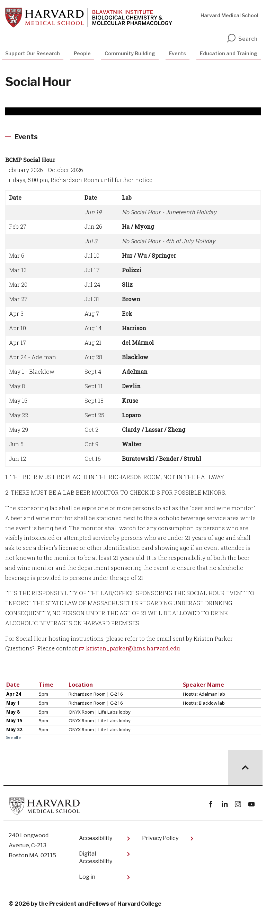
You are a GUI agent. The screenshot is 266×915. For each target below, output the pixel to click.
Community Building (130, 53)
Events (177, 53)
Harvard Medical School (229, 15)
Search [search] (241, 39)
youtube (251, 804)
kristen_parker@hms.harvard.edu (133, 648)
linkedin (224, 804)
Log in (87, 877)
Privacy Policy (160, 838)
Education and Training (228, 53)
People (82, 53)
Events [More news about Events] (26, 137)
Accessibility (95, 838)
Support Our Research (32, 53)
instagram (238, 804)
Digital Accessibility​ (95, 857)
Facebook (211, 804)
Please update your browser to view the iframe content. (133, 710)
